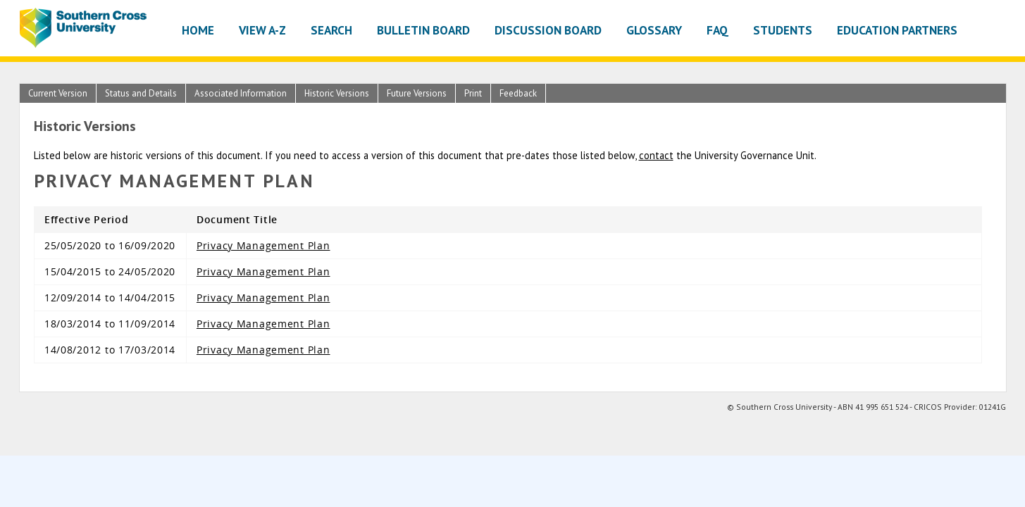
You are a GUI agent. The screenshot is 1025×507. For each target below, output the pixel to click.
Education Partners (897, 30)
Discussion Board (548, 30)
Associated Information (240, 93)
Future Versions (417, 93)
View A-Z (262, 30)
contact (656, 155)
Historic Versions (336, 93)
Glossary (654, 30)
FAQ (717, 30)
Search (331, 30)
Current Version (57, 93)
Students (782, 30)
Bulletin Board (423, 30)
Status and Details (141, 93)
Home (198, 30)
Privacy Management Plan (263, 245)
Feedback (518, 93)
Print (473, 93)
